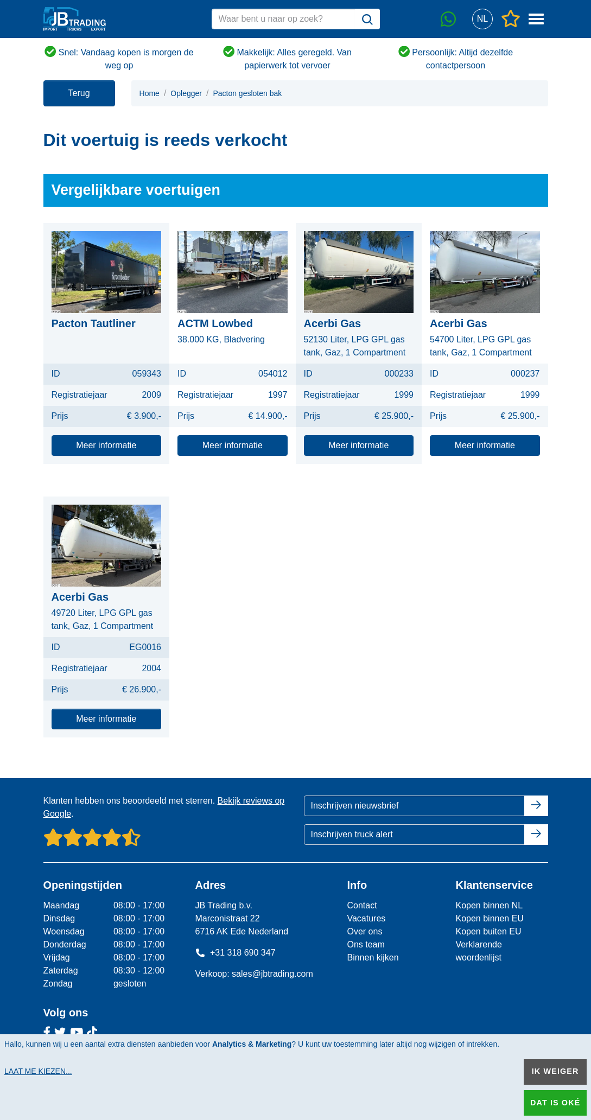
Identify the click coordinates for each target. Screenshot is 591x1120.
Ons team (365, 944)
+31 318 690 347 (235, 952)
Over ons (364, 931)
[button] (482, 19)
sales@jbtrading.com (272, 973)
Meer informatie (106, 445)
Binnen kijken (372, 957)
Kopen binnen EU (489, 918)
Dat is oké (555, 1102)
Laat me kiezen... (38, 1071)
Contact (362, 905)
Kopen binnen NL (489, 905)
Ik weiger (555, 1071)
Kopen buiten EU (488, 931)
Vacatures (366, 918)
